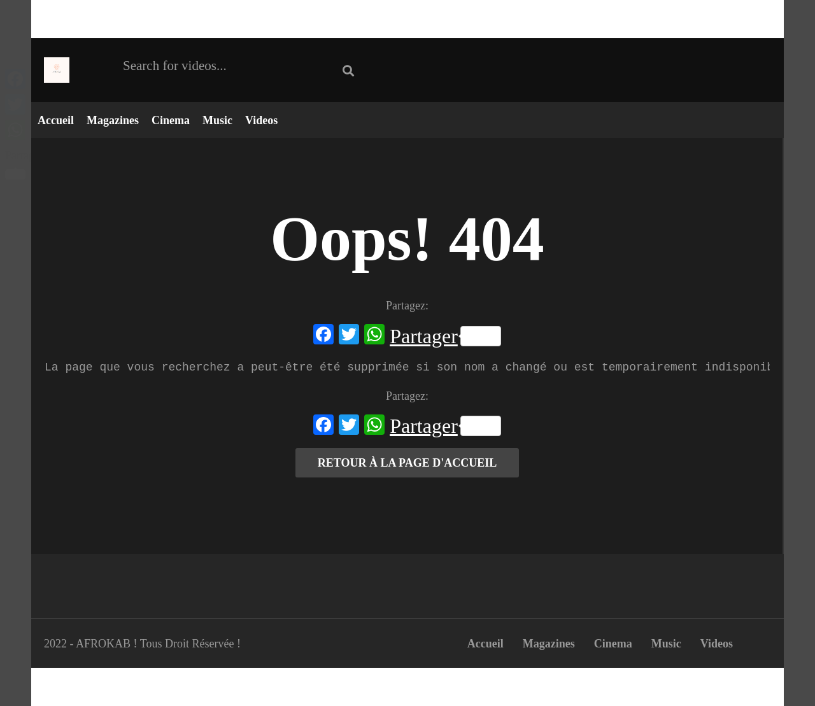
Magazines (113, 120)
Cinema (171, 120)
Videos (261, 120)
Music (217, 120)
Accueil (56, 120)
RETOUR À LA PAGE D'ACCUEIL (407, 462)
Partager (445, 336)
